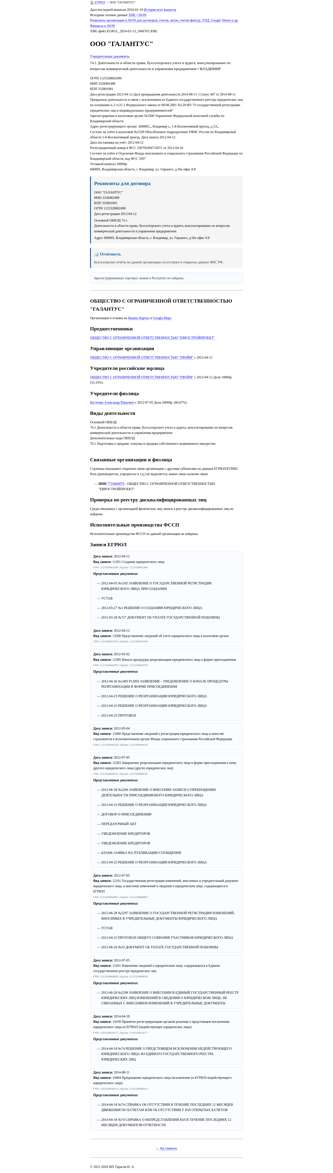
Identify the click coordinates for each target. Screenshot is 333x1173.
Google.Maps (162, 318)
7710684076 (115, 483)
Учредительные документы (110, 56)
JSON (142, 15)
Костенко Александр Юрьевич (112, 402)
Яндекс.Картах (139, 318)
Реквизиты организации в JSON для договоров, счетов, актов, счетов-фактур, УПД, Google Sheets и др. (164, 20)
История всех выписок (160, 9)
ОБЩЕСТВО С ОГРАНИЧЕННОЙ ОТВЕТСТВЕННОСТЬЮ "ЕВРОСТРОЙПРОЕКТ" (152, 338)
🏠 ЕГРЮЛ (97, 2)
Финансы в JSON (102, 26)
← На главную (166, 1148)
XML (132, 15)
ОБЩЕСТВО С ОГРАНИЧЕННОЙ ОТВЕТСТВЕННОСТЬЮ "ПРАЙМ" (141, 357)
